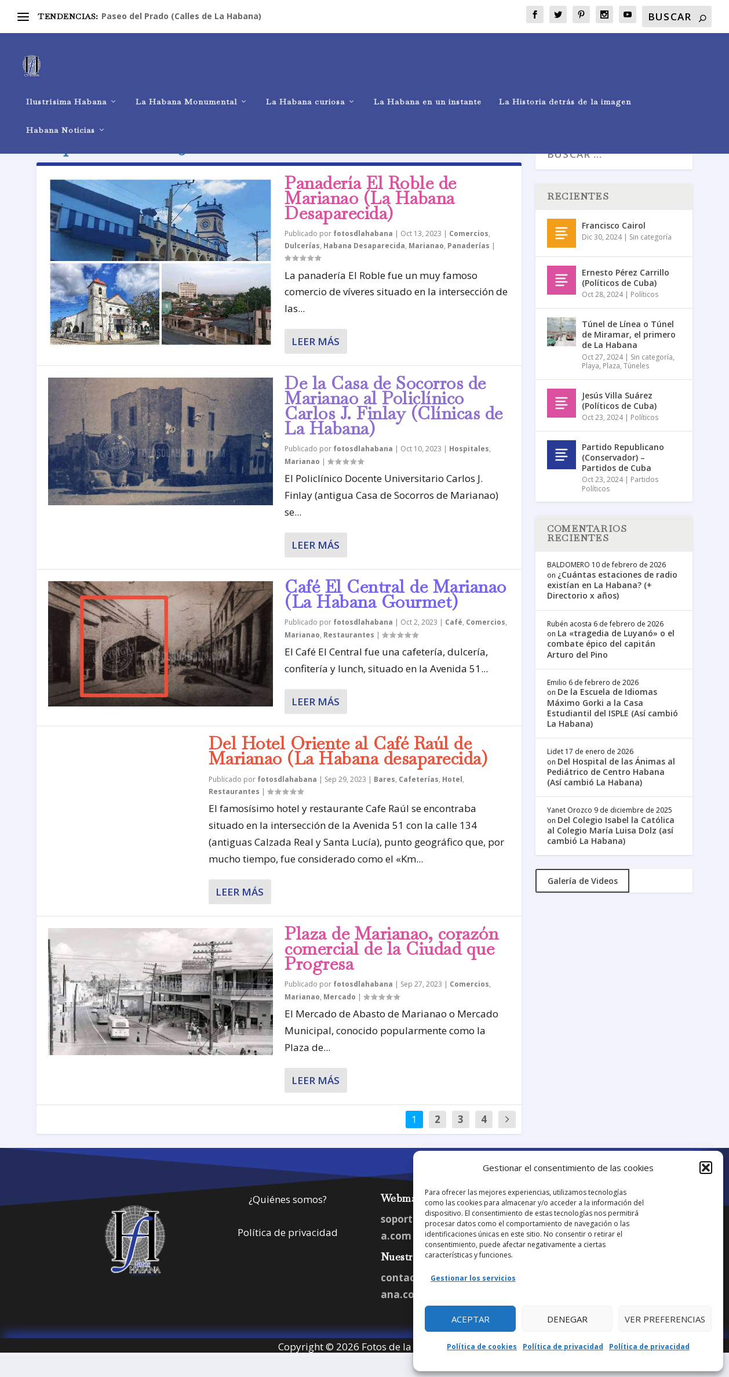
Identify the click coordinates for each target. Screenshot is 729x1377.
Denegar (567, 1319)
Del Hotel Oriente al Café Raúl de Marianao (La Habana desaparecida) (348, 772)
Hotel (452, 800)
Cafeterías (419, 800)
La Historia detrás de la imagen (565, 84)
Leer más (315, 362)
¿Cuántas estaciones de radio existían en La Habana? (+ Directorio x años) (612, 606)
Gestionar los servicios (473, 1278)
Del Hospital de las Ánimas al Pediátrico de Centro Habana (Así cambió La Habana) (611, 793)
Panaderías (468, 266)
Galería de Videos (583, 901)
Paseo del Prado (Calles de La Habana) (181, 15)
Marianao (426, 266)
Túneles (636, 387)
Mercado (339, 1018)
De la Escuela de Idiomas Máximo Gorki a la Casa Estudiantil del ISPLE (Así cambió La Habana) (612, 728)
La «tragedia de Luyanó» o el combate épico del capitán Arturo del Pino (611, 664)
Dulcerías (302, 266)
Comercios (469, 254)
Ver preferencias (665, 1319)
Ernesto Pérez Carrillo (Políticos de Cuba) (625, 298)
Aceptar (470, 1319)
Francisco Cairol (614, 246)
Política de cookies (482, 1346)
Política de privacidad (563, 1346)
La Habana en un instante (428, 84)
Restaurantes (348, 656)
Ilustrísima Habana (66, 84)
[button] (706, 1167)
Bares (384, 800)
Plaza (611, 387)
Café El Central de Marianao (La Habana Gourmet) (395, 615)
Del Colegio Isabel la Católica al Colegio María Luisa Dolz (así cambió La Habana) (611, 851)
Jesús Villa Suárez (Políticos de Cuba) (619, 421)
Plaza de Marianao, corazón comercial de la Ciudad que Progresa (391, 969)
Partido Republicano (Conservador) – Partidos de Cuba (623, 478)
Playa (590, 387)
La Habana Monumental (186, 84)
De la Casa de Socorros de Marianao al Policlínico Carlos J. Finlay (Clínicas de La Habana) (394, 426)
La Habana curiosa (305, 84)
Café (453, 643)
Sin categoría (650, 258)
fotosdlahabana (363, 254)
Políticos (644, 315)
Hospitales (469, 469)
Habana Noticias (60, 113)
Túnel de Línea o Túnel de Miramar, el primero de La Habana (629, 355)
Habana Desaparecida (364, 266)
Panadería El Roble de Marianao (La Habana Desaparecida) (371, 219)
